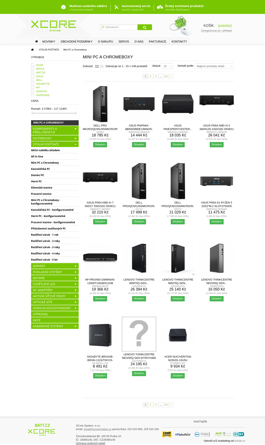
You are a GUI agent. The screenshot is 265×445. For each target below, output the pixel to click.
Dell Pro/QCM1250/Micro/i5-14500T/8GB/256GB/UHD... (138, 206)
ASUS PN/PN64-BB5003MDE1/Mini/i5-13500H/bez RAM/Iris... (139, 129)
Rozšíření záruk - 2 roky (45, 241)
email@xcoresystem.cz (98, 429)
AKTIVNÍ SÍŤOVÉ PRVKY (49, 296)
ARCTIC (41, 72)
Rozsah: (36, 108)
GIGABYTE (43, 83)
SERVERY (39, 266)
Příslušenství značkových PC (48, 228)
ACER (39, 65)
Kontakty (179, 41)
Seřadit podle (185, 65)
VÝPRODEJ (40, 314)
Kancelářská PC (40, 169)
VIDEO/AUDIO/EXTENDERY (52, 308)
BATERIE (39, 278)
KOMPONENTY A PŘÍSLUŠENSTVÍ (45, 130)
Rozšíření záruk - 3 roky (45, 247)
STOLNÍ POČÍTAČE (46, 144)
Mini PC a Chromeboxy (45, 162)
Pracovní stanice (41, 194)
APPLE (40, 68)
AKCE (36, 320)
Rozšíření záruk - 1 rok (44, 235)
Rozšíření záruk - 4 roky (45, 253)
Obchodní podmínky (77, 41)
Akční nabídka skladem (45, 150)
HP (38, 87)
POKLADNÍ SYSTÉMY (47, 272)
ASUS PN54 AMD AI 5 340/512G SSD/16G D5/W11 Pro (216, 129)
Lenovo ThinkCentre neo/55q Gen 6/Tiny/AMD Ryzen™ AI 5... (139, 358)
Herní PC (36, 181)
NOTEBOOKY (42, 138)
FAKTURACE (157, 41)
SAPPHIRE (43, 95)
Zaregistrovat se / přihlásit (216, 30)
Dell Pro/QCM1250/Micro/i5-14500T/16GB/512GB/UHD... (177, 206)
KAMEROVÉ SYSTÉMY (48, 326)
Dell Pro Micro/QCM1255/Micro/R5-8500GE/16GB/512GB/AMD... (101, 129)
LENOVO (41, 91)
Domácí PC (37, 175)
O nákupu (105, 41)
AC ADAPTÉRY (43, 290)
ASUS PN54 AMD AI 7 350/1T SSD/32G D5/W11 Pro (100, 206)
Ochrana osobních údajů (90, 443)
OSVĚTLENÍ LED (44, 284)
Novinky (48, 41)
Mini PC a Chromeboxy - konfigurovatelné (45, 201)
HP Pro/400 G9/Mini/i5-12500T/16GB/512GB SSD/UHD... (100, 283)
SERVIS (123, 41)
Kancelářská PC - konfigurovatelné (52, 210)
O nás (138, 41)
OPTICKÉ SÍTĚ (42, 302)
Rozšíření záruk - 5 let (44, 259)
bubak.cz (239, 440)
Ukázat (156, 65)
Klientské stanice (41, 187)
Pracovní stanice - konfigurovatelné (53, 222)
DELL (39, 80)
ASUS (39, 76)
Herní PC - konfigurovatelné (48, 216)
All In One (37, 156)
